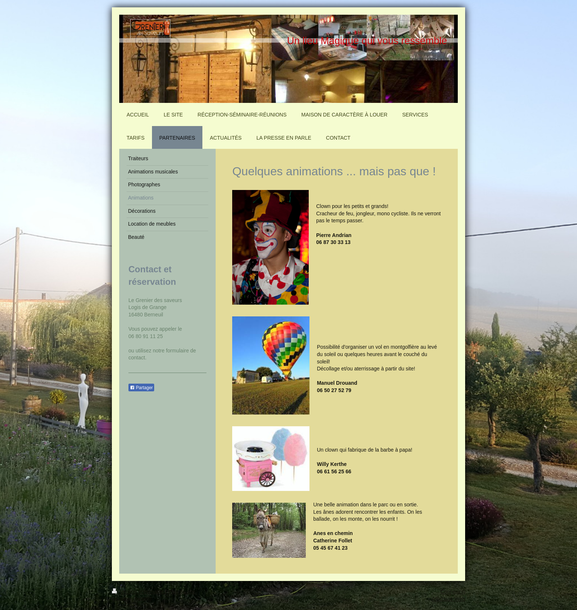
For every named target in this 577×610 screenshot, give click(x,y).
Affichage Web (448, 599)
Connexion (452, 592)
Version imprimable (138, 592)
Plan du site (181, 592)
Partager (141, 387)
